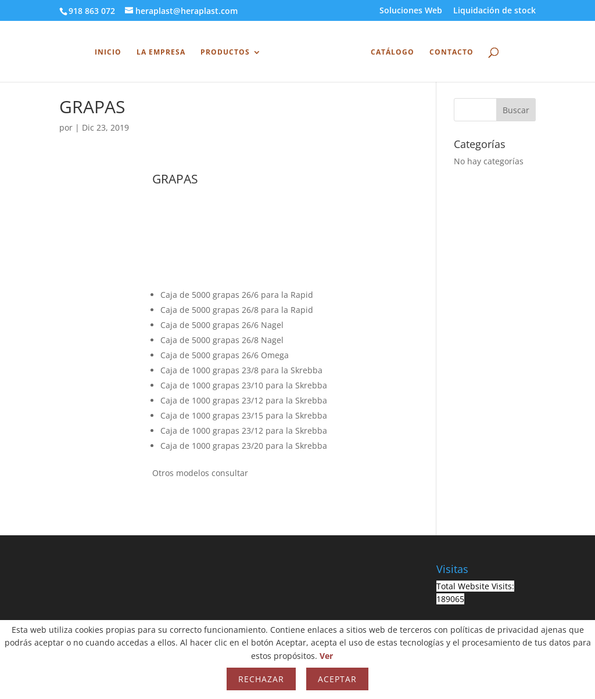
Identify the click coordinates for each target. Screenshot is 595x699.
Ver (326, 655)
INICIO (111, 50)
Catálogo (389, 50)
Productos (228, 50)
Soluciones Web (410, 11)
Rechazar (261, 678)
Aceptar (337, 678)
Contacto (448, 50)
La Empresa (163, 50)
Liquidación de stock (494, 11)
